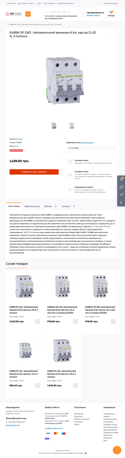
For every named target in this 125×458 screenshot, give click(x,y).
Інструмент (78, 422)
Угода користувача (110, 427)
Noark (20, 139)
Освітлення (78, 416)
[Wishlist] (40, 279)
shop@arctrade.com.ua (54, 428)
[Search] (47, 11)
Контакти (11, 3)
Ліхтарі (76, 424)
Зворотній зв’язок (110, 430)
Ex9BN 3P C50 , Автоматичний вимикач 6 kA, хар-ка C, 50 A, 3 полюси (61, 374)
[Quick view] (40, 274)
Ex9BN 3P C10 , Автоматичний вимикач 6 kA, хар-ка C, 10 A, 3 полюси (23, 374)
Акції (39, 3)
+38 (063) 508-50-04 (95, 13)
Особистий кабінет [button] (111, 3)
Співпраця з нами (65, 3)
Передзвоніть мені (13, 425)
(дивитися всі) (87, 143)
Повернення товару (111, 432)
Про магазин (49, 3)
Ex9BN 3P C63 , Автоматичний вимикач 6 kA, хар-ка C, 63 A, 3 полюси (23, 310)
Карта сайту (107, 435)
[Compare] (40, 283)
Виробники (107, 438)
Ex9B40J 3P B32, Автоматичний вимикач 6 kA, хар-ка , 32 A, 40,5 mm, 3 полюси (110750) (100, 310)
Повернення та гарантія (84, 187)
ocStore (67, 450)
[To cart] (37, 321)
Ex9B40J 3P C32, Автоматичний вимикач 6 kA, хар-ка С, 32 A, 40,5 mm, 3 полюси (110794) (62, 310)
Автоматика (78, 414)
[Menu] (28, 14)
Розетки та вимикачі (81, 419)
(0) (17, 146)
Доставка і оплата (26, 3)
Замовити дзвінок (93, 15)
